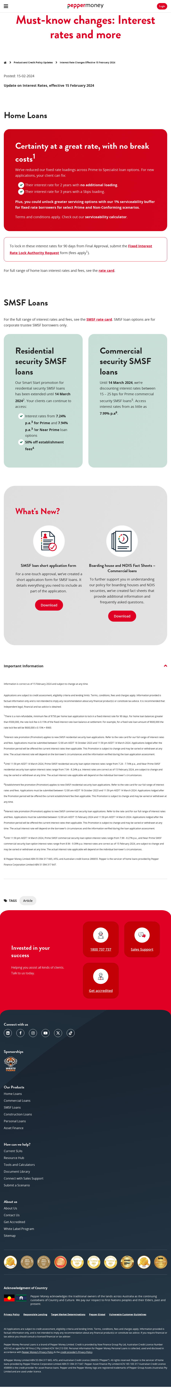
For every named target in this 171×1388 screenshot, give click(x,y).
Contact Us (12, 1216)
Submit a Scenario (17, 1186)
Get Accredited (14, 1223)
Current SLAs (13, 1152)
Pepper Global (97, 1315)
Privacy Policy (12, 1315)
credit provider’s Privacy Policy (76, 1353)
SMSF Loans (12, 1108)
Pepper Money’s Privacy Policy (38, 1353)
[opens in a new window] (8, 1034)
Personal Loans (15, 1122)
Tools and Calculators (19, 1166)
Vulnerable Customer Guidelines (127, 1315)
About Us (10, 1209)
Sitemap (10, 1237)
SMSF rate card (99, 319)
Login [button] (162, 6)
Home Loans (13, 1095)
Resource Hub (14, 1159)
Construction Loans (18, 1115)
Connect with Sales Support (23, 1179)
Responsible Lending (35, 1315)
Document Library (17, 1173)
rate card (106, 270)
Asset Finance (13, 1129)
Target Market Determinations (68, 1315)
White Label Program (19, 1230)
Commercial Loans (17, 1102)
